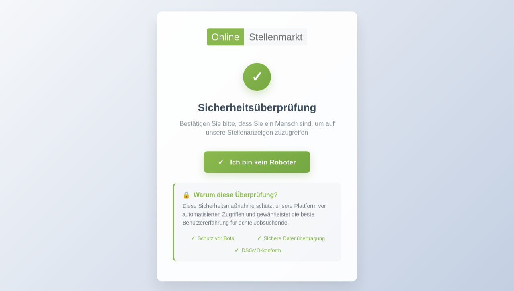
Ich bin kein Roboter (257, 163)
